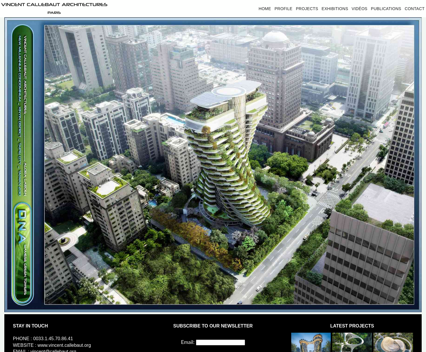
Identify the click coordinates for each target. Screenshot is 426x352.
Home (265, 8)
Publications (386, 8)
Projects (307, 8)
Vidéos (359, 8)
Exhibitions (335, 8)
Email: (188, 342)
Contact (415, 8)
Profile (283, 8)
